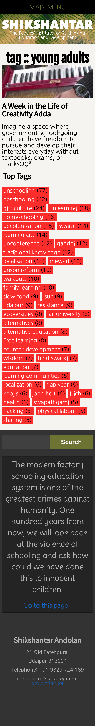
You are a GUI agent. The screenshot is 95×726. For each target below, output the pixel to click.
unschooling (19, 190)
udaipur (13, 305)
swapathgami (51, 402)
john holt (44, 393)
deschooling (19, 199)
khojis (10, 393)
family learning (22, 287)
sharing (12, 420)
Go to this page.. (47, 605)
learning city (19, 234)
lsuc (48, 296)
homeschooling (23, 217)
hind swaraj (53, 358)
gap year (57, 384)
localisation (17, 261)
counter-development (31, 349)
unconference (21, 243)
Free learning (20, 340)
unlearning (63, 208)
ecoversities (18, 314)
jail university (64, 314)
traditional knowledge (31, 252)
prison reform (21, 270)
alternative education (30, 331)
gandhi (66, 243)
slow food (16, 296)
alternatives (18, 323)
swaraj (67, 226)
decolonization (22, 226)
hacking (13, 411)
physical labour (57, 411)
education (16, 367)
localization (17, 384)
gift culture (17, 208)
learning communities (31, 376)
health (11, 402)
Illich (75, 393)
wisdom (13, 358)
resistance (50, 305)
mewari (59, 261)
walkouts (15, 279)
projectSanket (47, 683)
